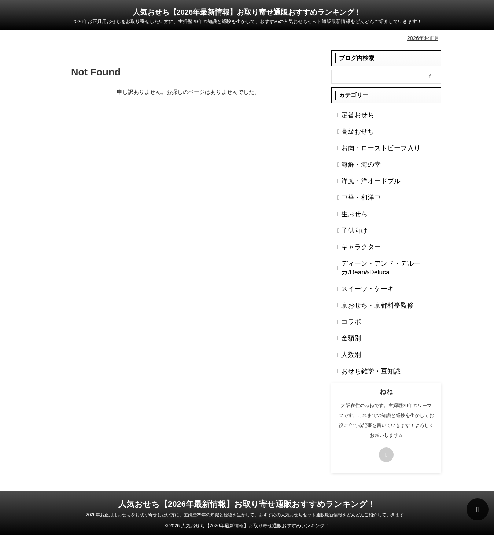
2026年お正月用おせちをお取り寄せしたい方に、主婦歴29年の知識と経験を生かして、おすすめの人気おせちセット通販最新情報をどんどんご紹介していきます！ (247, 513)
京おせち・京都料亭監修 (369, 304)
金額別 (348, 337)
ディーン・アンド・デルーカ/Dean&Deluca (371, 266)
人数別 (348, 354)
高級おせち (353, 130)
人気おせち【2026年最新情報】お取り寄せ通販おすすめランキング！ (247, 12)
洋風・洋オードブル (364, 180)
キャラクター (356, 246)
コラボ (348, 321)
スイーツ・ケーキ (361, 288)
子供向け (351, 229)
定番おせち (353, 114)
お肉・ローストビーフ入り (371, 147)
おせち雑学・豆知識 (364, 370)
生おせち (351, 213)
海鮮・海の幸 (356, 163)
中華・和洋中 (356, 196)
